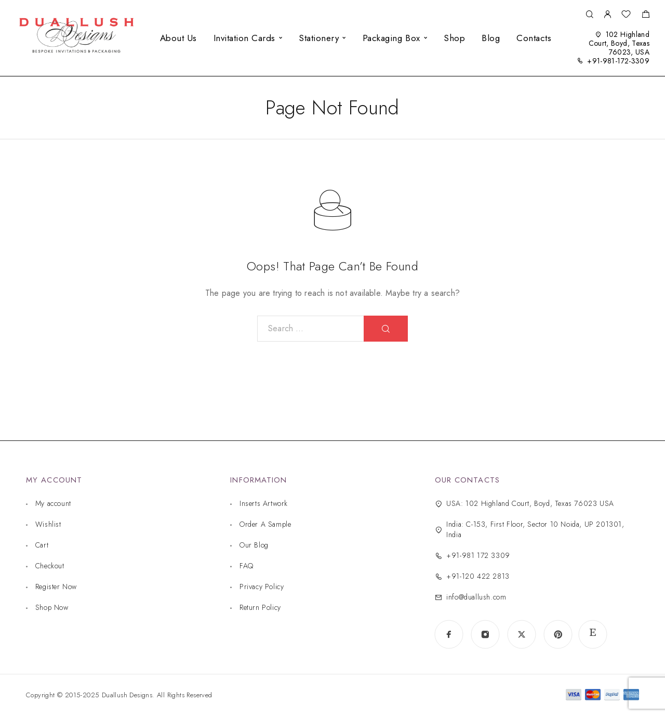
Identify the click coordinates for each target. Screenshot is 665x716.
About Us (178, 38)
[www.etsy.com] (592, 634)
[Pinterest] (558, 634)
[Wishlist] (626, 15)
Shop (454, 38)
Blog (491, 38)
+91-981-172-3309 (618, 61)
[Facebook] (449, 634)
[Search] (589, 14)
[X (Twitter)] (521, 634)
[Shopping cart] (645, 15)
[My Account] (607, 14)
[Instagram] (485, 634)
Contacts (533, 38)
